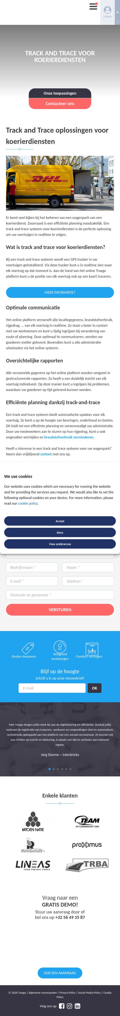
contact (46, 454)
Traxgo (30, 12)
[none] (117, 12)
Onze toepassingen (60, 93)
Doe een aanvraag (60, 973)
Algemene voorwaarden (43, 992)
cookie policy (28, 503)
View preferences (60, 544)
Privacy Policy (68, 992)
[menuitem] (117, 12)
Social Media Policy (89, 992)
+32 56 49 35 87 (70, 917)
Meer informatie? (60, 292)
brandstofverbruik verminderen (68, 437)
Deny (60, 532)
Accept (60, 521)
